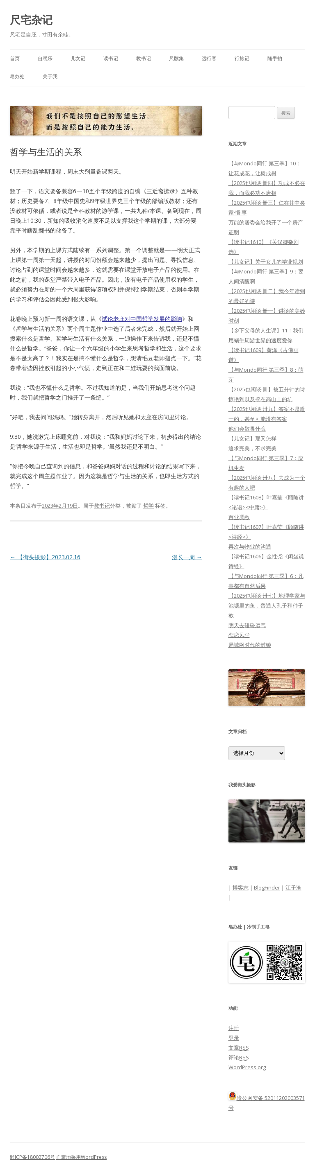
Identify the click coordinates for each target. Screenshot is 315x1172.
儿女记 (78, 58)
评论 (238, 1057)
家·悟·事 (237, 212)
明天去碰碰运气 (247, 625)
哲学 (148, 505)
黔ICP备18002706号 (32, 1157)
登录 (233, 1037)
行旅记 (242, 58)
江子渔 (293, 887)
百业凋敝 (239, 517)
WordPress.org (247, 1067)
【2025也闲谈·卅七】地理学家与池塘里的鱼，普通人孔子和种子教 (266, 605)
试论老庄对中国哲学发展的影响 (142, 319)
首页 (15, 58)
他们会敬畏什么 (247, 428)
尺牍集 (176, 58)
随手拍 (274, 58)
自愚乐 (45, 58)
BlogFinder (267, 887)
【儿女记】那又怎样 (252, 438)
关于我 (50, 76)
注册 (233, 1028)
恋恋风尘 (239, 635)
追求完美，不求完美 (252, 448)
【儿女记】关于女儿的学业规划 (265, 261)
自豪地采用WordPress (81, 1157)
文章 (238, 1047)
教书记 (143, 58)
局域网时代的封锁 (249, 644)
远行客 (209, 58)
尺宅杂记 (31, 19)
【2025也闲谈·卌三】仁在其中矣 (266, 202)
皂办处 (17, 76)
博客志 (241, 887)
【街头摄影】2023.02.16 (45, 557)
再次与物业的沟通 (249, 546)
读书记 (110, 58)
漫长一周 (187, 557)
